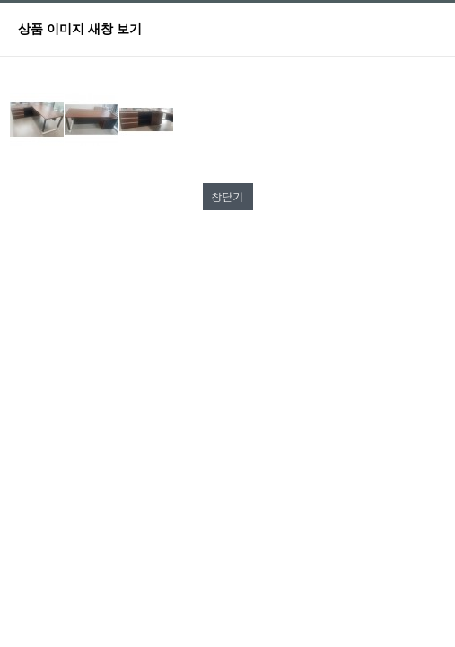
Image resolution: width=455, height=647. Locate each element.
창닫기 (228, 196)
